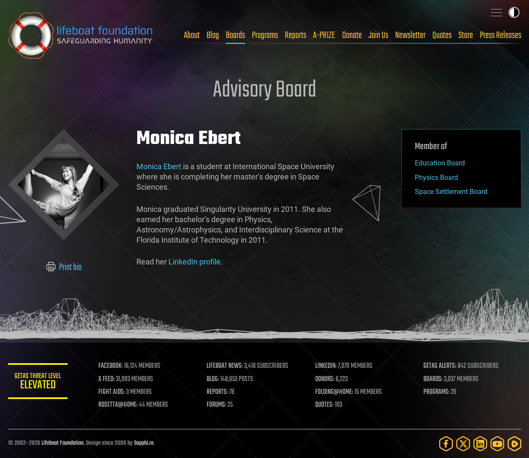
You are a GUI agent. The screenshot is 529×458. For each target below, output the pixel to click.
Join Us (378, 35)
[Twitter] (463, 443)
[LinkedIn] (480, 443)
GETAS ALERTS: (439, 366)
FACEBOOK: (111, 366)
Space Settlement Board (451, 192)
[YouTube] (497, 443)
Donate (352, 35)
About (192, 35)
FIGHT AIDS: (112, 392)
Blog (213, 35)
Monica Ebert (158, 166)
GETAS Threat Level (38, 382)
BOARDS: (433, 379)
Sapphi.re (144, 443)
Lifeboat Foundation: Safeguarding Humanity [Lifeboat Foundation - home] (81, 35)
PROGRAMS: (436, 392)
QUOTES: (324, 405)
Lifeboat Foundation (62, 443)
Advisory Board (264, 90)
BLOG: (213, 379)
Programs (265, 35)
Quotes (442, 35)
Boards (235, 35)
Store (465, 35)
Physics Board (436, 177)
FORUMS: (217, 405)
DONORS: (324, 379)
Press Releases (500, 35)
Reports (295, 35)
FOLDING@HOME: (334, 392)
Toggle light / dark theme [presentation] (514, 12)
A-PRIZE (324, 35)
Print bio (63, 267)
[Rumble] (514, 443)
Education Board (440, 163)
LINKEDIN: (326, 366)
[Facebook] (446, 443)
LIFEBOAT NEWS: (225, 366)
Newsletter (410, 35)
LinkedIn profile (194, 261)
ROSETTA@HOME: (118, 405)
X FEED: (107, 379)
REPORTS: (217, 392)
